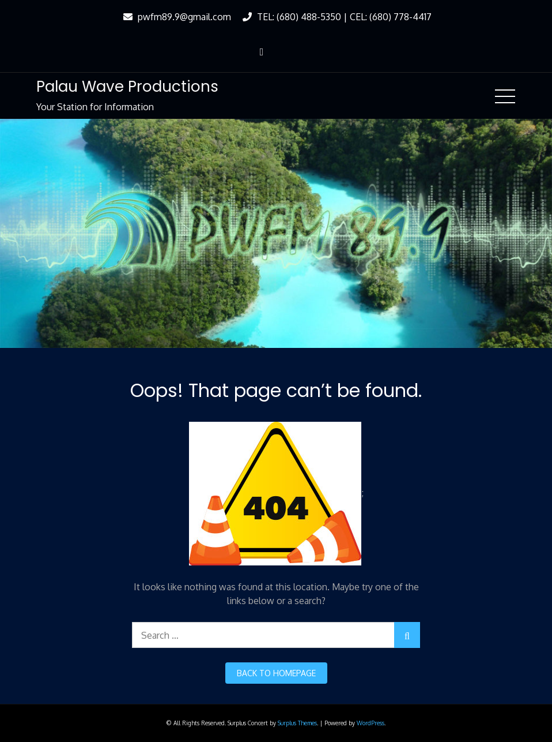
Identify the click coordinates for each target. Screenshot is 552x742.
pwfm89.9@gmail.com (175, 17)
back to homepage (276, 673)
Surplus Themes (297, 722)
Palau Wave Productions (127, 86)
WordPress (370, 722)
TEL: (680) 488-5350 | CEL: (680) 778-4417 (336, 17)
